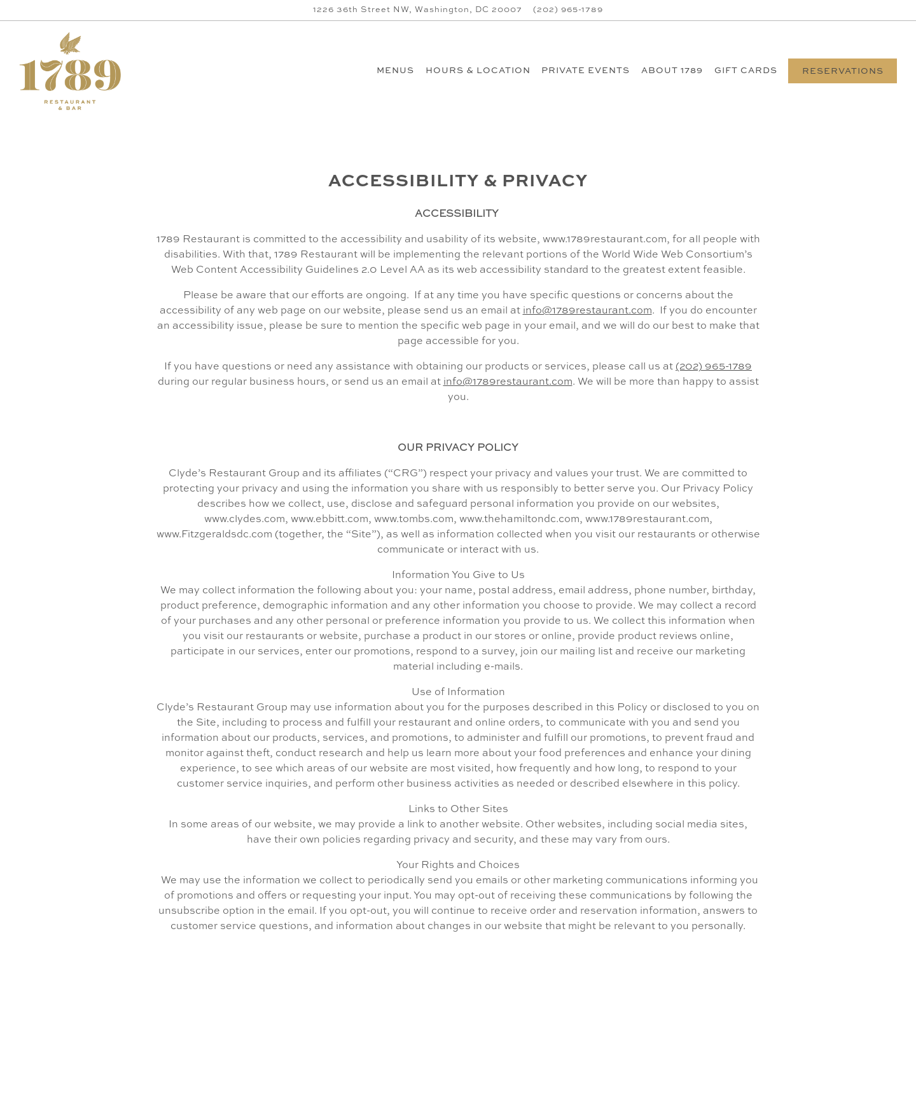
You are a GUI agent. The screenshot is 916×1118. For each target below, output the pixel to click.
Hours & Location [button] (478, 71)
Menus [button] (395, 71)
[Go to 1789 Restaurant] (417, 10)
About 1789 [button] (672, 71)
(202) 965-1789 (714, 367)
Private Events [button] (585, 71)
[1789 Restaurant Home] (75, 71)
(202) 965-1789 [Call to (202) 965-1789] (568, 10)
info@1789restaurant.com (587, 312)
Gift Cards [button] (745, 71)
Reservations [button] (843, 71)
